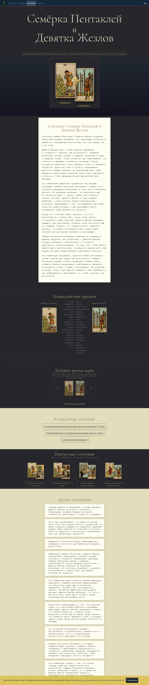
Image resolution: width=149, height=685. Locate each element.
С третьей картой (75, 54)
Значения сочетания (32, 54)
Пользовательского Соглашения (83, 680)
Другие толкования (117, 54)
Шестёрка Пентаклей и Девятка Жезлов (113, 484)
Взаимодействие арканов (54, 54)
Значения (12, 3)
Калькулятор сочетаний (95, 54)
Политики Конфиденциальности (111, 680)
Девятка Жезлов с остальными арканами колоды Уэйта (74, 433)
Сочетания (31, 3)
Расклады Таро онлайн (74, 404)
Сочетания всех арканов (74, 439)
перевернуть (65, 102)
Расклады (21, 3)
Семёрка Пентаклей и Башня (61, 484)
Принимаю (132, 680)
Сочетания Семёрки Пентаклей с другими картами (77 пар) (74, 426)
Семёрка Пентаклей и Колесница (35, 484)
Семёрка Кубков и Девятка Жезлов (87, 484)
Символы (40, 3)
